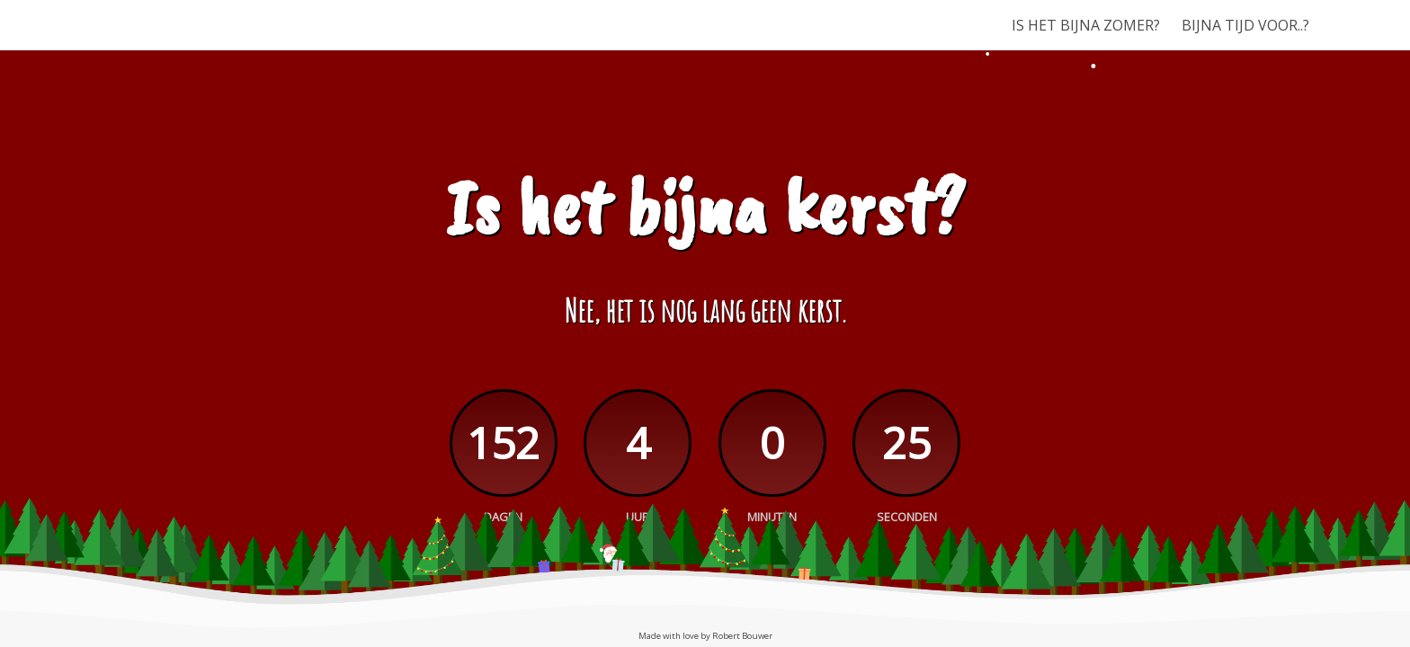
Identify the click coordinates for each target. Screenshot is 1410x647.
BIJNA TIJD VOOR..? (1245, 25)
